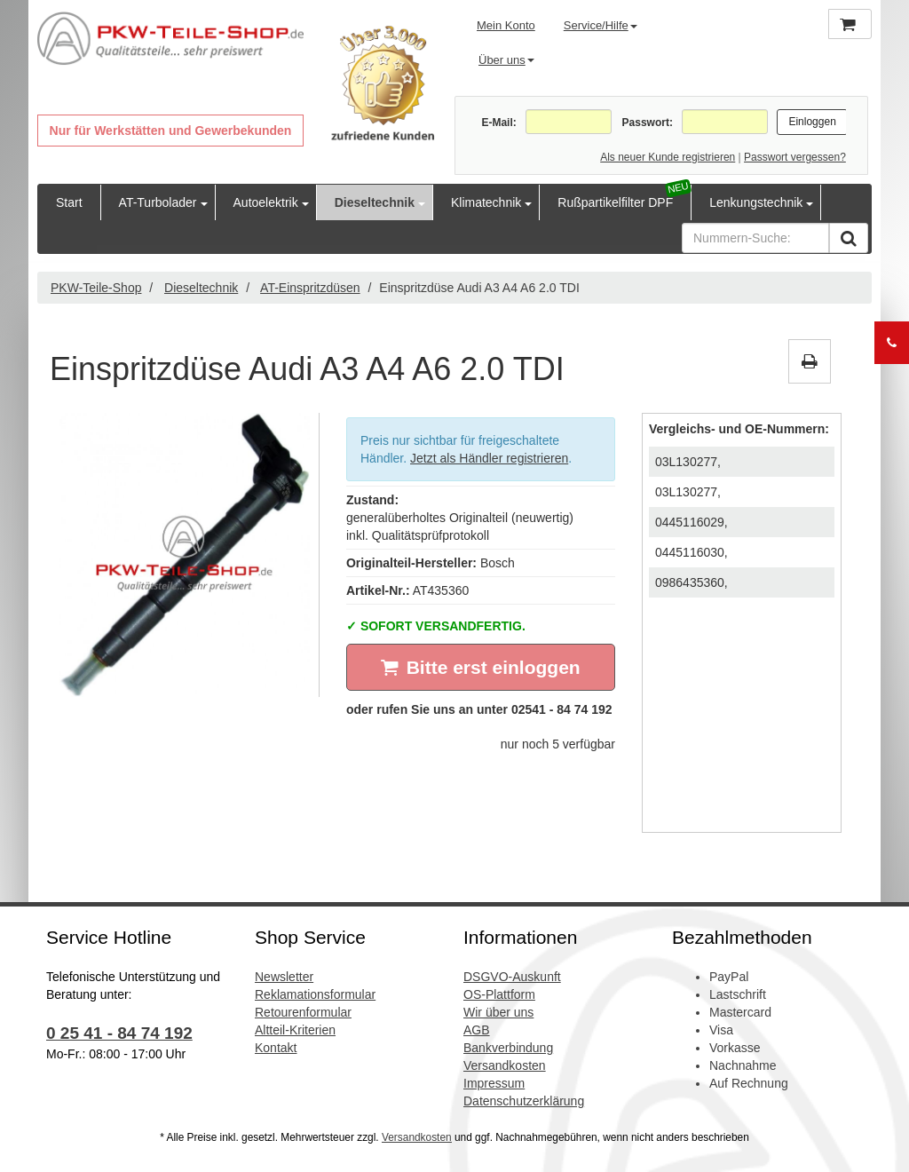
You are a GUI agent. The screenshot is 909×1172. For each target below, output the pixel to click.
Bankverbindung (508, 1048)
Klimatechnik (486, 202)
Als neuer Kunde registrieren (667, 157)
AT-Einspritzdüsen (310, 288)
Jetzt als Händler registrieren (489, 458)
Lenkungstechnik (755, 202)
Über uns (506, 60)
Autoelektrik (265, 202)
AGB (476, 1030)
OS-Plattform (499, 994)
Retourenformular (303, 1012)
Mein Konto (506, 25)
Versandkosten (504, 1065)
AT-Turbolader (158, 202)
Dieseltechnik (375, 202)
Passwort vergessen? (795, 157)
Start (69, 202)
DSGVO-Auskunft (512, 977)
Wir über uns (498, 1012)
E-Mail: (498, 122)
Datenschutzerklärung (523, 1101)
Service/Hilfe (600, 25)
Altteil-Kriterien (295, 1030)
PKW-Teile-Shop (96, 288)
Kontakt (275, 1048)
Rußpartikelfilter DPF (615, 202)
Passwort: (647, 122)
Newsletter (284, 977)
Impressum (494, 1083)
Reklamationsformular (315, 994)
